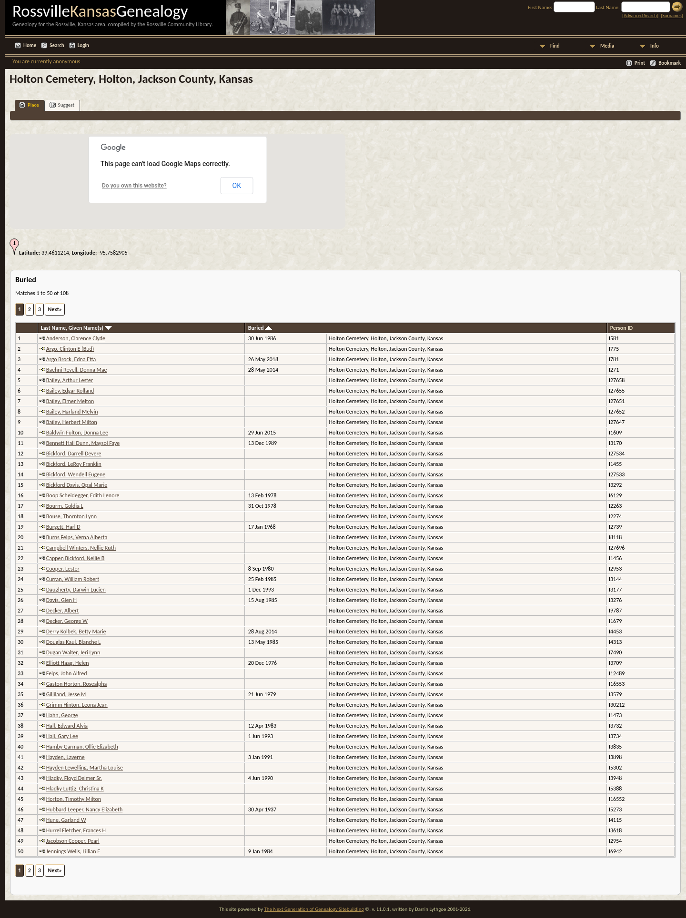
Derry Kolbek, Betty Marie (76, 631)
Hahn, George (62, 715)
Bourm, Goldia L (64, 506)
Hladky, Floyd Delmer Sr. (74, 778)
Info (654, 46)
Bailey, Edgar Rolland (70, 390)
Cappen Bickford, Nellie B (75, 558)
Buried (260, 328)
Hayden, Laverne (65, 757)
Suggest (62, 105)
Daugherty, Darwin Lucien (76, 589)
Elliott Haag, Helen (67, 663)
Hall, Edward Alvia (67, 725)
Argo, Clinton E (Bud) (70, 348)
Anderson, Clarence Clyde (75, 338)
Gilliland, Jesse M (66, 694)
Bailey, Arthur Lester (69, 380)
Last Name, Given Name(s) (76, 328)
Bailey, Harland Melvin (72, 411)
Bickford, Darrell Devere (73, 453)
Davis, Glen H (61, 600)
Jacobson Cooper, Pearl (73, 841)
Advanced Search (640, 15)
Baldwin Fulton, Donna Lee (77, 432)
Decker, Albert (62, 610)
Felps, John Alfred (66, 673)
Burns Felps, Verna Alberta (76, 537)
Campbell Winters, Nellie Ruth (81, 547)
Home (29, 45)
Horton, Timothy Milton (73, 799)
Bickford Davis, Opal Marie (76, 485)
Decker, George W (67, 621)
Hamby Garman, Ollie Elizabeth (82, 746)
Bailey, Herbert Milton (71, 422)
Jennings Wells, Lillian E (73, 851)
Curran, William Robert (72, 579)
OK (236, 185)
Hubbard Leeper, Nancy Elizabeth (84, 809)
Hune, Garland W (66, 820)
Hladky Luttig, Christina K (75, 788)
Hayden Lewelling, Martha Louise (84, 767)
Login (83, 45)
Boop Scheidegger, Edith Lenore (83, 495)
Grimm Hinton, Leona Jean (77, 704)
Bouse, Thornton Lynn (71, 516)
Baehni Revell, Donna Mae (76, 369)
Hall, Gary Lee (62, 736)
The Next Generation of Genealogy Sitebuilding (313, 909)
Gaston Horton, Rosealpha (76, 684)
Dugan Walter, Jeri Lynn (73, 652)
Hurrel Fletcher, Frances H (76, 830)
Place (29, 105)
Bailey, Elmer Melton (70, 401)
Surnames (671, 15)
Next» (55, 309)
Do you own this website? (134, 185)
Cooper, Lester (63, 568)
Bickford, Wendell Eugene (76, 474)
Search (57, 45)
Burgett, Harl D (63, 526)
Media (607, 46)
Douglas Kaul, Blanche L (73, 642)
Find (555, 46)
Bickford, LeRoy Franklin (73, 464)
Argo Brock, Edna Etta (71, 359)
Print (640, 63)
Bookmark (669, 63)
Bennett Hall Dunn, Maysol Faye (83, 443)
